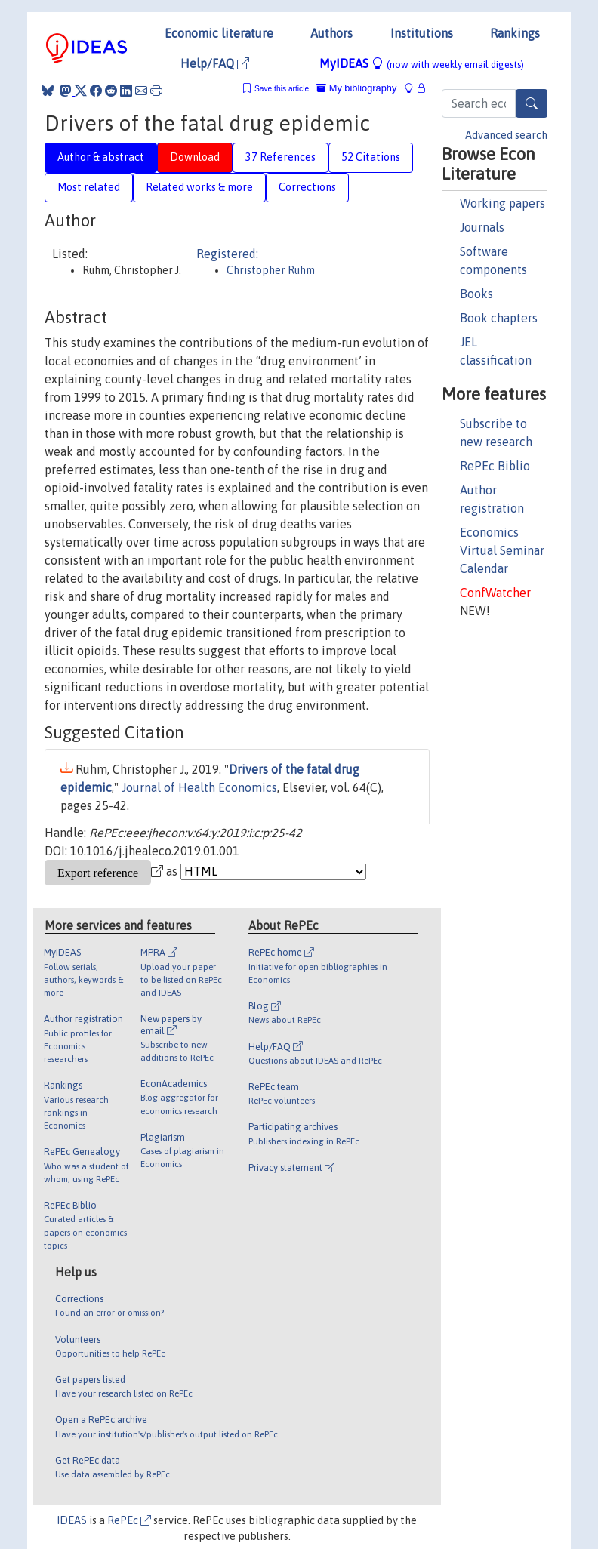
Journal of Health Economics (199, 787)
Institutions (421, 33)
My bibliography (356, 88)
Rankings (515, 33)
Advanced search (506, 135)
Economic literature (219, 33)
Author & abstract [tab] (100, 157)
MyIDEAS (421, 63)
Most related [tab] (88, 187)
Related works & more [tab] (199, 187)
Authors (331, 33)
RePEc (129, 1520)
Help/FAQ (214, 63)
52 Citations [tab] (370, 157)
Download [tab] (195, 157)
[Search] (531, 103)
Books (476, 293)
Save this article (281, 89)
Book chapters (499, 318)
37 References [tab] (280, 157)
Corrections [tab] (307, 187)
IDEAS (72, 1520)
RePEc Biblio (495, 466)
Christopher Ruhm (271, 270)
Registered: (227, 253)
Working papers (502, 203)
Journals (482, 227)
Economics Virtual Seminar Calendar (502, 550)
